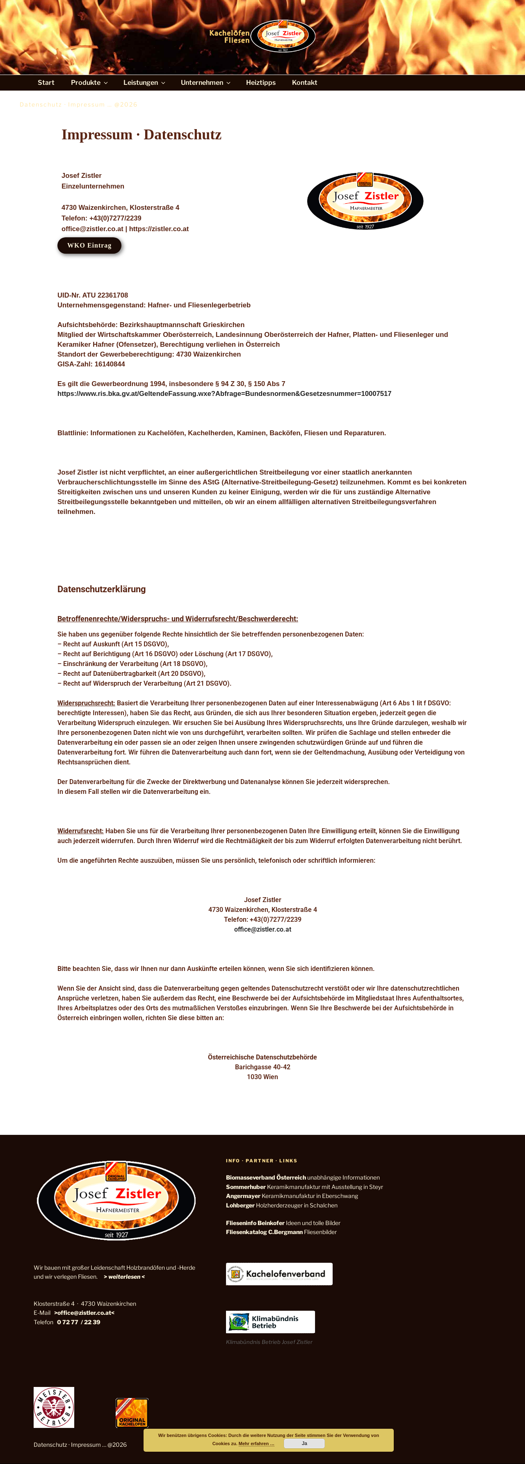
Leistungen (145, 82)
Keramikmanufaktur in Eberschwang (292, 1195)
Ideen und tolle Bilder (283, 1222)
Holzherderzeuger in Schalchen (282, 1205)
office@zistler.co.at (262, 929)
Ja (304, 1443)
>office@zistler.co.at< (84, 1312)
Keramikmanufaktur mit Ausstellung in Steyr (304, 1186)
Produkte (90, 82)
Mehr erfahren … (256, 1443)
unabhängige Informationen (303, 1177)
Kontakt (304, 82)
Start (46, 82)
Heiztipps (261, 82)
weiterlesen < (126, 1276)
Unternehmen (206, 82)
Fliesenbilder (281, 1231)
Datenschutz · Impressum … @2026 (80, 1444)
